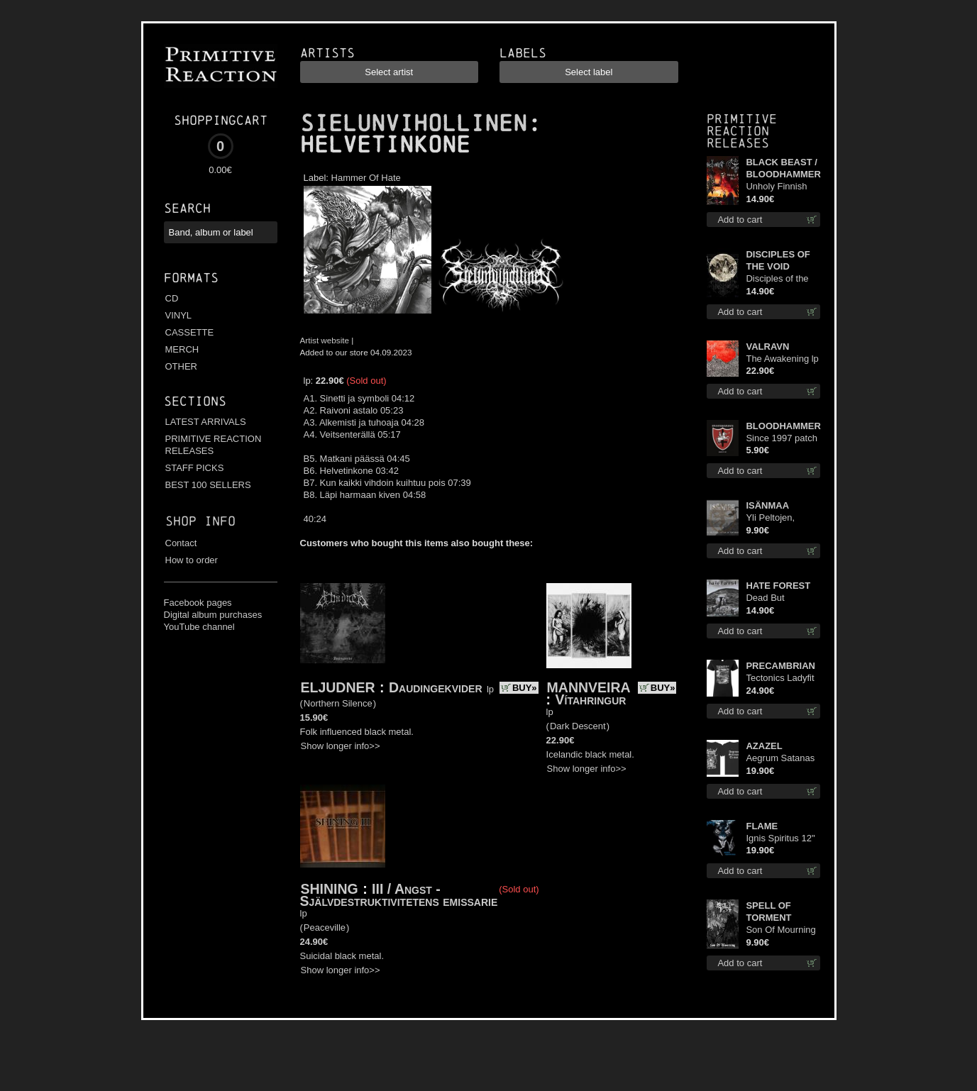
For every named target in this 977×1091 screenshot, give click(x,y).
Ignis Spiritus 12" (780, 838)
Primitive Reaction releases (742, 130)
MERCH (182, 349)
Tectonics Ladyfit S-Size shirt (780, 678)
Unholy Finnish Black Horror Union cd (776, 187)
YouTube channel (199, 626)
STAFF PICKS (194, 468)
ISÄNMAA (767, 505)
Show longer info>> (340, 746)
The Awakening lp (782, 358)
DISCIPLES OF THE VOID (778, 260)
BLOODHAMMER (783, 426)
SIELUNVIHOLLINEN (413, 123)
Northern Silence (338, 703)
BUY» (524, 687)
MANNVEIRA (589, 687)
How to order (191, 560)
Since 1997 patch (781, 438)
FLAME (762, 826)
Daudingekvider (435, 687)
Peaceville (325, 927)
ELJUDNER (338, 687)
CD (172, 298)
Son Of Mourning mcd (780, 930)
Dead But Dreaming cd (772, 598)
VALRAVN (767, 346)
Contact (181, 543)
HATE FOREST (778, 585)
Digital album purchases (213, 614)
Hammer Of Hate (366, 177)
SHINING (329, 889)
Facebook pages (198, 602)
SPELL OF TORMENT (768, 911)
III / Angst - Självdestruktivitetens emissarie (399, 895)
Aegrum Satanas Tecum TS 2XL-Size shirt (780, 759)
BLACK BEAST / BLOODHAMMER (783, 168)
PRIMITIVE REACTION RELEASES (213, 444)
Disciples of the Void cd (777, 279)
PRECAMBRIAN (780, 665)
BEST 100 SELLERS (208, 485)
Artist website (325, 340)
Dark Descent (578, 726)
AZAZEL (764, 746)
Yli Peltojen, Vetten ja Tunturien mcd (775, 518)
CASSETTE (189, 332)
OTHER (181, 366)
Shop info (200, 521)
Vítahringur (591, 699)
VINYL (178, 315)
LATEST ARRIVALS (205, 421)
